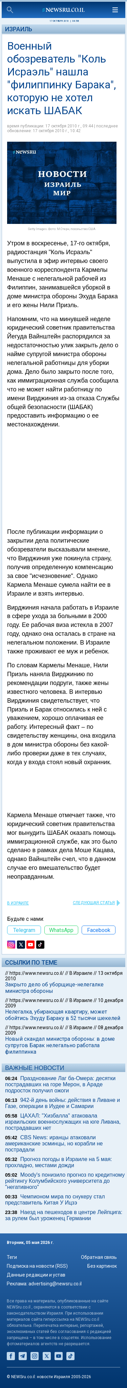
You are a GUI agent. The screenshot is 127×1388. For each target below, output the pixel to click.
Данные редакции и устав (36, 1275)
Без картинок (102, 1266)
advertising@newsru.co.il (55, 1283)
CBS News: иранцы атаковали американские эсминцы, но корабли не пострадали (54, 1144)
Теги (12, 1257)
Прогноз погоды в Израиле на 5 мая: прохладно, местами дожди (58, 1162)
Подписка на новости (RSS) (37, 1266)
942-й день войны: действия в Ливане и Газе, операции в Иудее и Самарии (62, 1103)
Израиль (18, 29)
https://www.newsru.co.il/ (36, 973)
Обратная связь (99, 1257)
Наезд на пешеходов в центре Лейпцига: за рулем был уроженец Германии (63, 1215)
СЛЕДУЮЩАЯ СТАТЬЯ (94, 902)
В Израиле (18, 903)
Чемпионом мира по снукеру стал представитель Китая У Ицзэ (55, 1200)
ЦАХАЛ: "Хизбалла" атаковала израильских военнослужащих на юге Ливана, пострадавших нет (63, 1122)
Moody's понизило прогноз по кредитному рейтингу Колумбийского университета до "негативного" (65, 1181)
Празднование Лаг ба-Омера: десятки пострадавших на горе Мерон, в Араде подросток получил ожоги (60, 1084)
